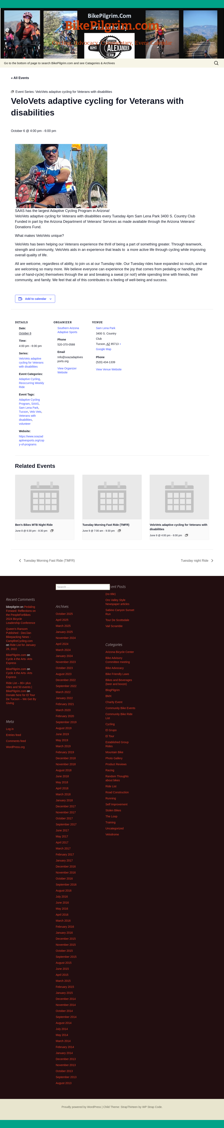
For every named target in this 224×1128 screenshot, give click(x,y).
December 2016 (66, 866)
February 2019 (65, 752)
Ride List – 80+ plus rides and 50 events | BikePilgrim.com (19, 687)
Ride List (110, 786)
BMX (108, 696)
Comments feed (16, 741)
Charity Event (113, 702)
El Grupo (111, 730)
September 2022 (66, 686)
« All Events (20, 78)
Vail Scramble (114, 626)
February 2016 (65, 926)
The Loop (111, 816)
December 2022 (66, 680)
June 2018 (62, 776)
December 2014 (66, 998)
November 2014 (66, 1004)
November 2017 (66, 812)
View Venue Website (109, 369)
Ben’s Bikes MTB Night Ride (34, 524)
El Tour (109, 736)
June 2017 (62, 830)
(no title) (110, 594)
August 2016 (64, 890)
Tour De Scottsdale (117, 620)
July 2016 (62, 896)
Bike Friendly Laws (117, 674)
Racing (109, 770)
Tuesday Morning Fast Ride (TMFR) (105, 524)
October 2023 (64, 668)
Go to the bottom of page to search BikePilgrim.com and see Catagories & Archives (59, 63)
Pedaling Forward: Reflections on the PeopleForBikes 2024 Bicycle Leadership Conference (21, 614)
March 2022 (63, 692)
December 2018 (66, 758)
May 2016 (62, 908)
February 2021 (65, 704)
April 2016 (62, 914)
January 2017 (64, 860)
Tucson (23, 411)
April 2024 (62, 644)
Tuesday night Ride (195, 560)
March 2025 (63, 625)
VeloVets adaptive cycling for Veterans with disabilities (31, 362)
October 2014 (64, 1010)
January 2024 (64, 656)
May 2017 (62, 836)
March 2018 (63, 794)
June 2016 (62, 902)
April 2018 (62, 788)
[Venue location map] (152, 337)
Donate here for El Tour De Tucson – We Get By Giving (21, 699)
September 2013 (66, 1077)
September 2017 (66, 824)
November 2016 (66, 872)
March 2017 (63, 848)
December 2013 (66, 1059)
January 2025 (64, 631)
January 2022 (64, 698)
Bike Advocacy (114, 668)
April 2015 (62, 974)
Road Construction (117, 792)
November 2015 (66, 944)
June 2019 (62, 734)
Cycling (110, 724)
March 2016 (63, 920)
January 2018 (64, 800)
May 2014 (62, 1035)
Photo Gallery (114, 758)
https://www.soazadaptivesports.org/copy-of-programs (31, 440)
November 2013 (66, 1065)
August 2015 (64, 962)
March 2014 (63, 1041)
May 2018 (62, 782)
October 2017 (64, 818)
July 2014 (62, 1029)
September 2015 (66, 956)
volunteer (25, 423)
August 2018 (64, 770)
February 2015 (65, 986)
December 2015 (66, 938)
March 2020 (63, 710)
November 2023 (66, 662)
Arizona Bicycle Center (119, 652)
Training (110, 822)
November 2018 (66, 764)
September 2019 (66, 722)
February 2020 (65, 716)
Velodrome (112, 834)
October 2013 (64, 1071)
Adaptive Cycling (29, 379)
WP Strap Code (152, 1107)
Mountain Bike (114, 752)
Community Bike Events (120, 708)
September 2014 (66, 1017)
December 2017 (66, 806)
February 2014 (65, 1047)
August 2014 (64, 1023)
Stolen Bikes (113, 810)
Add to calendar (35, 298)
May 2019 (62, 740)
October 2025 (64, 613)
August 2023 (64, 674)
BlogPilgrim (112, 690)
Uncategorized (114, 828)
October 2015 (64, 950)
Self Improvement (116, 804)
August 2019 (64, 728)
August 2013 (64, 1083)
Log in (10, 729)
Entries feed (13, 735)
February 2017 (65, 854)
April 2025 (62, 619)
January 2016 (64, 932)
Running (110, 798)
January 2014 (64, 1053)
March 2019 (63, 746)
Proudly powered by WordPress (81, 1107)
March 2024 (63, 650)
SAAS (35, 403)
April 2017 (62, 842)
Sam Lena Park (29, 407)
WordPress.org (15, 747)
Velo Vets (35, 411)
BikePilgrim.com (16, 655)
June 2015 (62, 968)
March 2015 (63, 980)
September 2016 (66, 884)
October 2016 (64, 878)
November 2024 (66, 638)
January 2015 (64, 992)
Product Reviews (116, 764)
